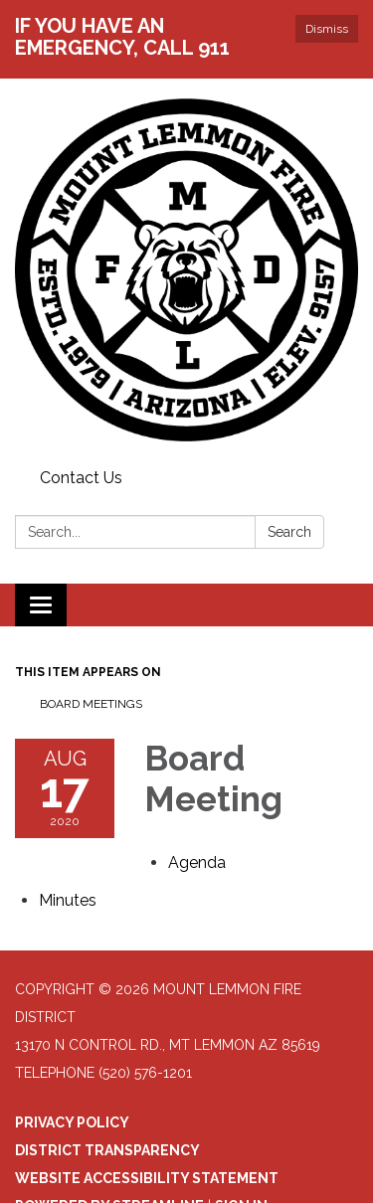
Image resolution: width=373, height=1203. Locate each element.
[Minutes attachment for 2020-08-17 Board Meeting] (67, 900)
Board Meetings (91, 704)
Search (289, 532)
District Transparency (107, 1150)
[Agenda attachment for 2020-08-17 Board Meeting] (197, 862)
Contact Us (81, 477)
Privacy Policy (72, 1122)
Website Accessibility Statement (147, 1178)
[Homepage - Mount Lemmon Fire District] (186, 269)
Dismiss (326, 29)
